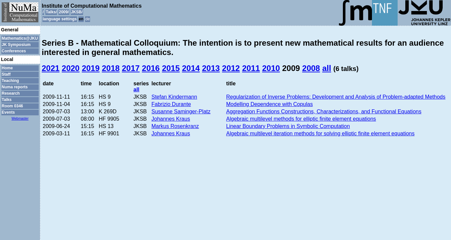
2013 (211, 68)
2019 (90, 68)
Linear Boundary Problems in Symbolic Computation (288, 126)
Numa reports (15, 87)
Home (7, 68)
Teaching (10, 80)
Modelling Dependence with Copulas (269, 104)
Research (11, 93)
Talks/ (51, 12)
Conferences (14, 51)
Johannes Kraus (170, 119)
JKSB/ (77, 12)
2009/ (64, 12)
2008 (311, 68)
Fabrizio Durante (171, 104)
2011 (251, 68)
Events (8, 112)
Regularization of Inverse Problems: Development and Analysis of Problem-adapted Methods (335, 97)
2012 (231, 68)
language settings (60, 19)
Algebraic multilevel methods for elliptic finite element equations (301, 119)
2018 (110, 68)
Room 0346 (12, 106)
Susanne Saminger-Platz (180, 111)
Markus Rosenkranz (175, 126)
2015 (170, 68)
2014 (190, 68)
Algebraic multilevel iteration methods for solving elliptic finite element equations (320, 133)
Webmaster (20, 118)
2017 (130, 68)
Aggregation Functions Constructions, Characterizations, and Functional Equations (323, 111)
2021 (50, 68)
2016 (150, 68)
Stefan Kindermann (174, 97)
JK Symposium (16, 44)
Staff (6, 74)
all (326, 68)
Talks (7, 99)
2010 (271, 68)
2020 (70, 68)
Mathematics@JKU (20, 38)
